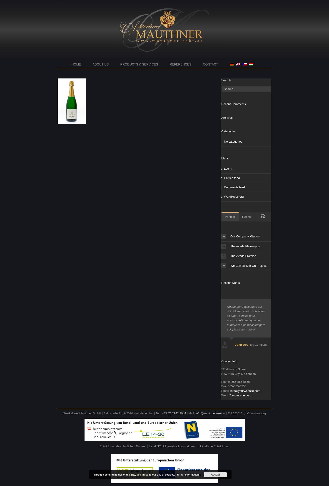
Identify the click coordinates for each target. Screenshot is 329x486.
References (181, 64)
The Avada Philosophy (240, 246)
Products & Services (139, 64)
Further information (187, 474)
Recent (247, 217)
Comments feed (234, 187)
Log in (228, 168)
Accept (215, 474)
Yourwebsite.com (240, 395)
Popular (230, 217)
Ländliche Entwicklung (214, 446)
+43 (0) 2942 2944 (174, 413)
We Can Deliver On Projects (244, 265)
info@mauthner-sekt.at (211, 413)
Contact (210, 64)
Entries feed (232, 178)
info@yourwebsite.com (245, 391)
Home (76, 64)
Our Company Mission (240, 236)
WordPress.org (234, 196)
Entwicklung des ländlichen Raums (122, 446)
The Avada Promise (238, 256)
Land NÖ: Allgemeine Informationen (172, 446)
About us (100, 64)
